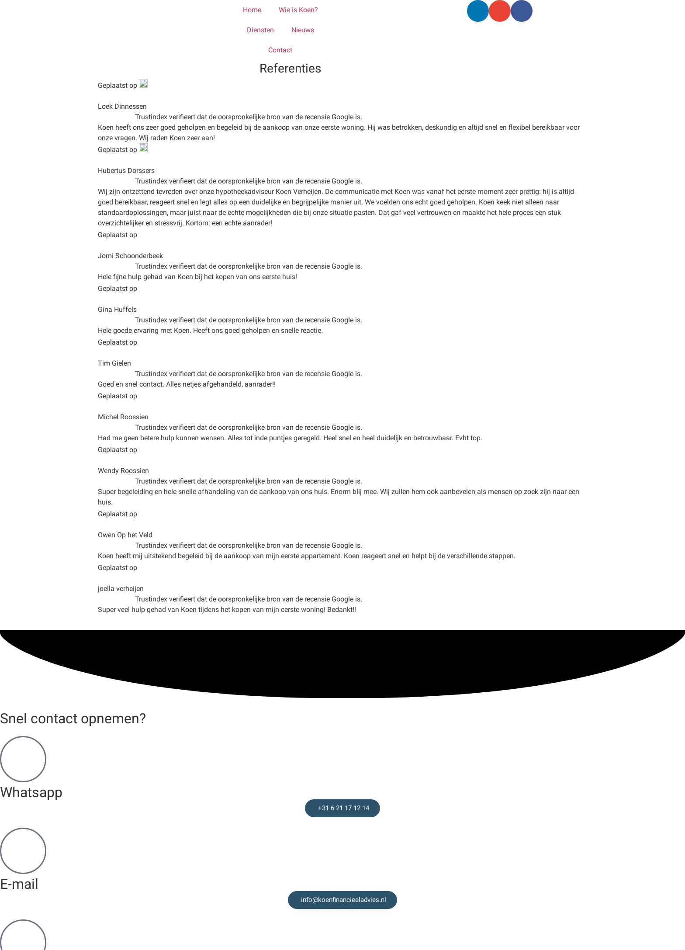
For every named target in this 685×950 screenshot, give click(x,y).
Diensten (260, 30)
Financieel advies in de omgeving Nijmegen (84, 868)
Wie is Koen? (298, 10)
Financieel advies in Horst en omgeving (77, 899)
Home (252, 10)
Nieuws (302, 30)
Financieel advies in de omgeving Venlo (78, 857)
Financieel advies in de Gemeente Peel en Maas (90, 889)
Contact (280, 50)
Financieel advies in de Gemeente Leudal (80, 878)
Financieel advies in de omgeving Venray (80, 931)
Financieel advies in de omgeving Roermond (85, 920)
